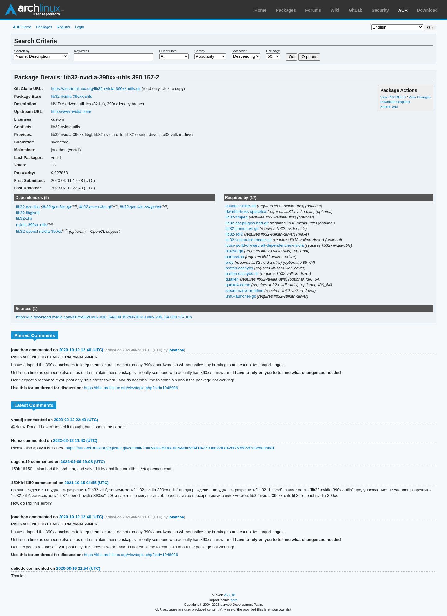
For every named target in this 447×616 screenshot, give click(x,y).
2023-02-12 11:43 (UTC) (75, 440)
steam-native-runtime (244, 290)
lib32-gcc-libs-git (56, 207)
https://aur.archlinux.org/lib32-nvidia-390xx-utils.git (95, 88)
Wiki (335, 10)
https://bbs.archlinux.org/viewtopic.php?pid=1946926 (131, 387)
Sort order (239, 51)
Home (261, 10)
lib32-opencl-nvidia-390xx (39, 231)
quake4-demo (238, 284)
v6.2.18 (229, 595)
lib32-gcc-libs (28, 207)
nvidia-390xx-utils (31, 225)
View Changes (420, 97)
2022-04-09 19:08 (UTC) (83, 461)
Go (291, 56)
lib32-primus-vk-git (242, 228)
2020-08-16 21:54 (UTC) (78, 568)
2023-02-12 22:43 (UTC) (76, 419)
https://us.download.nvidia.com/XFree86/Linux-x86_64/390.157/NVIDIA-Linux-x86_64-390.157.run (104, 317)
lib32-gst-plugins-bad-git (247, 223)
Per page (273, 51)
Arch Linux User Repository (34, 9)
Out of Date (168, 51)
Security (380, 10)
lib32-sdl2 (234, 234)
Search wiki (389, 107)
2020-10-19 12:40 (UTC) (81, 350)
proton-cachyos (239, 268)
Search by (21, 51)
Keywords (81, 51)
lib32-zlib (24, 218)
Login (79, 27)
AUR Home (22, 27)
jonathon (176, 350)
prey (229, 262)
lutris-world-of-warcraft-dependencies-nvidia (265, 245)
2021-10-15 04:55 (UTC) (87, 482)
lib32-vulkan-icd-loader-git (249, 239)
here (234, 600)
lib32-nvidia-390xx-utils (71, 96)
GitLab (355, 10)
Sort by (199, 51)
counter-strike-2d (241, 206)
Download (427, 10)
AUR (403, 10)
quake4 (232, 279)
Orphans (309, 56)
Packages (286, 10)
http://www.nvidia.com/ (71, 111)
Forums (313, 10)
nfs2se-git (234, 251)
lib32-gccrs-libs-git (95, 207)
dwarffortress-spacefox (246, 211)
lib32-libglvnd (28, 212)
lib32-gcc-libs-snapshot (140, 207)
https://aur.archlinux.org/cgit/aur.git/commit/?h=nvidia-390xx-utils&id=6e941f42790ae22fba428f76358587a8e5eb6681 (170, 448)
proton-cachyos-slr (242, 273)
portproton (235, 256)
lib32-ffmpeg (237, 217)
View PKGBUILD (393, 97)
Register (63, 27)
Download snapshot (395, 102)
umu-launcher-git (241, 296)
